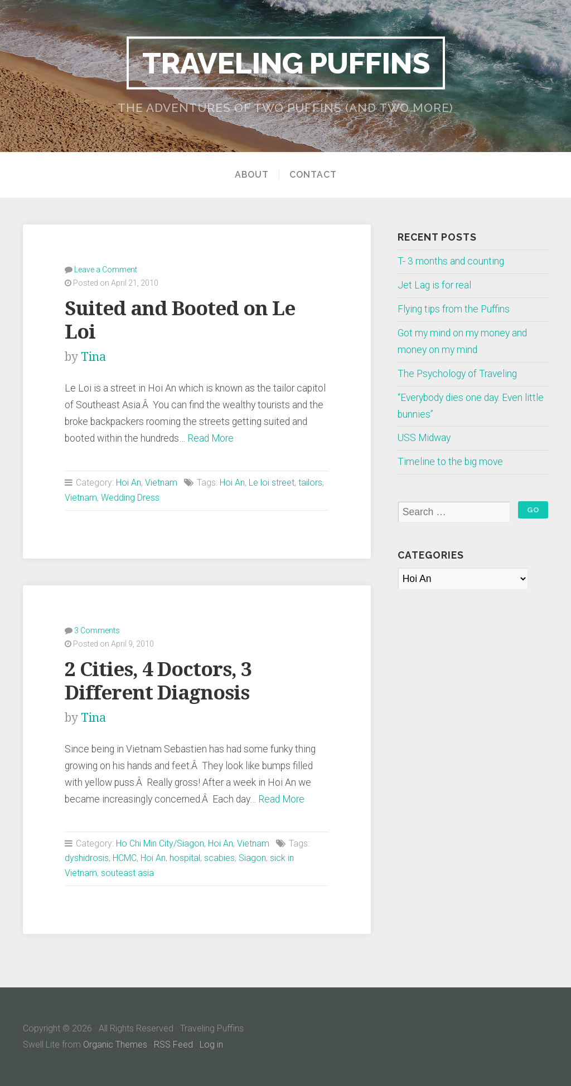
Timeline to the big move (450, 461)
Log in (211, 1044)
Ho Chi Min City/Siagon (160, 843)
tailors (310, 482)
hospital (185, 858)
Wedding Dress (130, 497)
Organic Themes (115, 1044)
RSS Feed (173, 1044)
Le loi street (271, 482)
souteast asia (127, 873)
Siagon (252, 858)
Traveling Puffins (285, 62)
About (252, 175)
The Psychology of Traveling (457, 373)
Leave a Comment (105, 269)
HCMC (125, 858)
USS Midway (424, 437)
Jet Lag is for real (434, 285)
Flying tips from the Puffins (454, 309)
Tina (93, 357)
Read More (210, 438)
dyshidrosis (87, 858)
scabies (219, 858)
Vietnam (161, 482)
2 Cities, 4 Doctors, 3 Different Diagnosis (158, 681)
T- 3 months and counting (451, 261)
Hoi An (128, 482)
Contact (313, 175)
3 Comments (97, 630)
